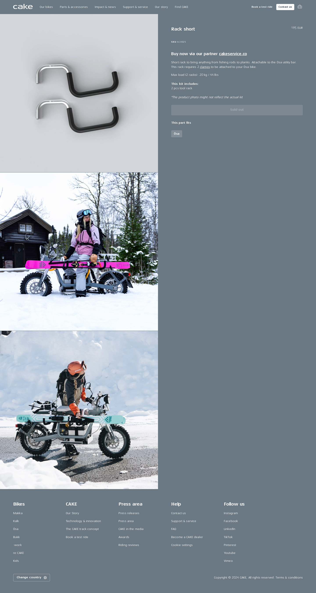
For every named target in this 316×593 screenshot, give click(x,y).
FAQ (173, 529)
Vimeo (228, 560)
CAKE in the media (131, 529)
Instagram (231, 513)
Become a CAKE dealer (187, 537)
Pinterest (230, 545)
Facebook (231, 521)
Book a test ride (261, 6)
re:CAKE (18, 553)
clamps (205, 67)
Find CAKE (181, 7)
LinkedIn (229, 529)
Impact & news (105, 7)
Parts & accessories (74, 7)
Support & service (135, 7)
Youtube (229, 553)
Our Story (72, 513)
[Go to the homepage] (23, 7)
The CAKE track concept (82, 529)
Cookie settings (182, 545)
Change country (32, 577)
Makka (18, 513)
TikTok (228, 537)
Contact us (285, 6)
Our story (161, 7)
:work (17, 545)
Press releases (128, 513)
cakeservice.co (233, 54)
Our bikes (46, 7)
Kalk (16, 521)
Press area (126, 521)
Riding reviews (128, 545)
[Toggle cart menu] (299, 7)
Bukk (16, 537)
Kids (16, 560)
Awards (123, 537)
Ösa (15, 529)
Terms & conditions (289, 577)
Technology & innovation (83, 521)
